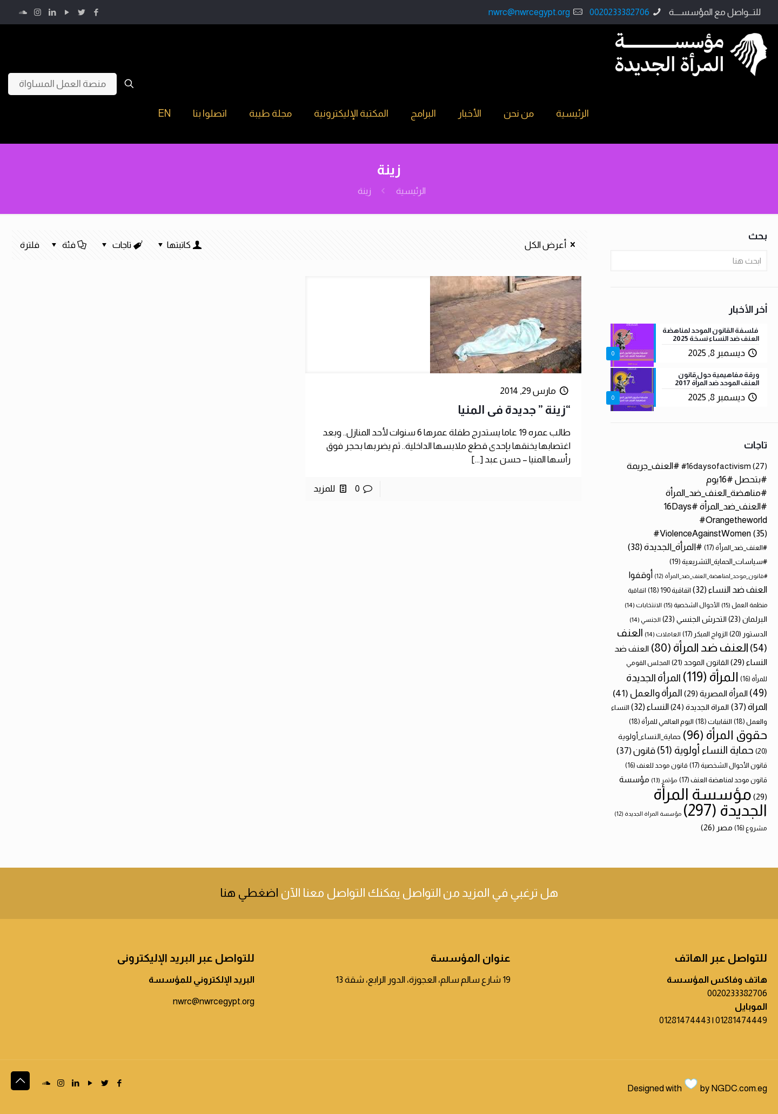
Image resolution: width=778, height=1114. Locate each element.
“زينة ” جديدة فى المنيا (514, 410)
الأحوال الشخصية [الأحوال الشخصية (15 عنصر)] (691, 605)
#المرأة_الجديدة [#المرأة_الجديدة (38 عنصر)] (664, 546)
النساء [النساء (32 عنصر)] (650, 707)
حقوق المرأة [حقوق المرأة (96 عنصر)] (724, 735)
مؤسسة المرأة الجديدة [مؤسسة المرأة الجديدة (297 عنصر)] (710, 802)
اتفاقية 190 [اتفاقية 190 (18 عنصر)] (669, 590)
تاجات (121, 245)
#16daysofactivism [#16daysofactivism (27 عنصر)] (724, 466)
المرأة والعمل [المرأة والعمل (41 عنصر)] (647, 693)
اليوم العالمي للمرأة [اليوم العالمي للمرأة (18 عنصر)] (661, 721)
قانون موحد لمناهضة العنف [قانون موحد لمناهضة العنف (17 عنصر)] (723, 780)
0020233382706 (619, 12)
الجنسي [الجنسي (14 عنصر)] (645, 619)
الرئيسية (411, 191)
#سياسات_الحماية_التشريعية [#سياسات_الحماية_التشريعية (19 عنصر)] (718, 562)
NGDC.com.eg (739, 1088)
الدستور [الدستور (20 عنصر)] (748, 634)
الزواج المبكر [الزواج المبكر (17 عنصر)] (705, 634)
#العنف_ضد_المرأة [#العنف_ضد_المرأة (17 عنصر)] (735, 547)
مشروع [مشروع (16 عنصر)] (750, 828)
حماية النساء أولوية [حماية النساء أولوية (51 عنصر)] (705, 750)
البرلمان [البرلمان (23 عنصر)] (747, 619)
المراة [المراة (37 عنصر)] (748, 707)
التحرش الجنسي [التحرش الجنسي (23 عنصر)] (694, 619)
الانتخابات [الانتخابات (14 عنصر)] (643, 604)
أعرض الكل (552, 245)
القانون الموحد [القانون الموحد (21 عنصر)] (700, 662)
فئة (68, 245)
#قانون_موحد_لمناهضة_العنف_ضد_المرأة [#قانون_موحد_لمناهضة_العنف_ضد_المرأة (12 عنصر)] (710, 576)
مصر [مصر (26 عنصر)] (717, 827)
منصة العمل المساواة (62, 83)
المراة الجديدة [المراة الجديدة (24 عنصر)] (699, 707)
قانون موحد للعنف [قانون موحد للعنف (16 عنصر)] (656, 765)
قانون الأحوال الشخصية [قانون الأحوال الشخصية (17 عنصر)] (728, 765)
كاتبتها (179, 245)
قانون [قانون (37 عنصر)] (635, 751)
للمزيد (324, 489)
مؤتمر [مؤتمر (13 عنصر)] (664, 780)
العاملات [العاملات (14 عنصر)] (663, 633)
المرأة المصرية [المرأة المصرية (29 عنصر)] (716, 693)
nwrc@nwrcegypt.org (529, 12)
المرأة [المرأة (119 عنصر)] (710, 676)
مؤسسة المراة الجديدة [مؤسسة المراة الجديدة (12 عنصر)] (647, 813)
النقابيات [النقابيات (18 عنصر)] (713, 721)
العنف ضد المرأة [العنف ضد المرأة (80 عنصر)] (699, 647)
